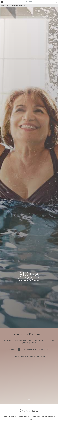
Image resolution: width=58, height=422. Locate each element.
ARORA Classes (22, 5)
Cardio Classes (13, 349)
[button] (29, 2)
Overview (8, 5)
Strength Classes (43, 349)
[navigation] (2, 2)
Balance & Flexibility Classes (28, 349)
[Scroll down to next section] (29, 324)
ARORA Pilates (14, 5)
